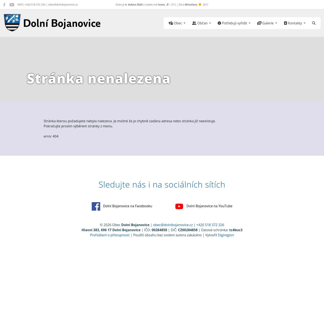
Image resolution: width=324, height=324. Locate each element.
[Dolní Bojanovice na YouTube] (11, 5)
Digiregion (226, 235)
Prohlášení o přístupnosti (110, 235)
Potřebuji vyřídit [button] (233, 23)
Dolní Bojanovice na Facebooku (122, 206)
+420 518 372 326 (210, 224)
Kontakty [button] (293, 23)
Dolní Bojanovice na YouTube (203, 206)
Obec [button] (176, 23)
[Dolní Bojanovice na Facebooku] (4, 5)
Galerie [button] (265, 23)
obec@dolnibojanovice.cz (173, 224)
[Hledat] (314, 23)
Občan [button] (200, 23)
